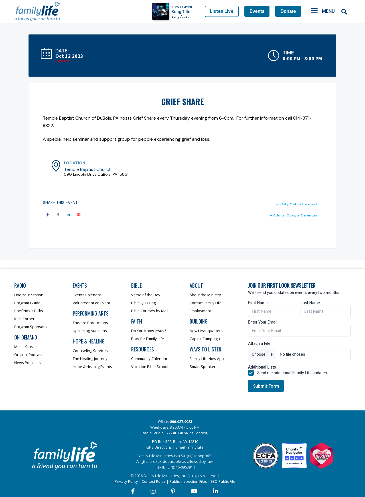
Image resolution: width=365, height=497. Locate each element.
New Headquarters (206, 330)
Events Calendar (87, 294)
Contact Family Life (206, 302)
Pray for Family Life (147, 338)
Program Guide (27, 302)
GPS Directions (159, 447)
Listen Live (222, 11)
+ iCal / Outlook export (297, 204)
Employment (200, 310)
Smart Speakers (204, 366)
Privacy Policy (126, 481)
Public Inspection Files (188, 481)
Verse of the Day (145, 294)
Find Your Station (28, 294)
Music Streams (27, 346)
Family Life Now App (207, 358)
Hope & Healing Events (92, 366)
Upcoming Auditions (90, 330)
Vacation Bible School (149, 366)
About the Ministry (205, 294)
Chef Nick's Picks (28, 310)
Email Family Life (190, 447)
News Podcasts (27, 362)
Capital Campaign (205, 338)
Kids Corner (24, 318)
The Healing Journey (90, 358)
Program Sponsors (30, 326)
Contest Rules (154, 481)
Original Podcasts (29, 354)
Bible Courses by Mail (149, 310)
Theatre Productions (90, 322)
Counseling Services (90, 350)
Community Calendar (149, 358)
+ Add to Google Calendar (293, 215)
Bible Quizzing (143, 302)
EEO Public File (223, 481)
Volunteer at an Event (91, 302)
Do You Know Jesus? (148, 330)
